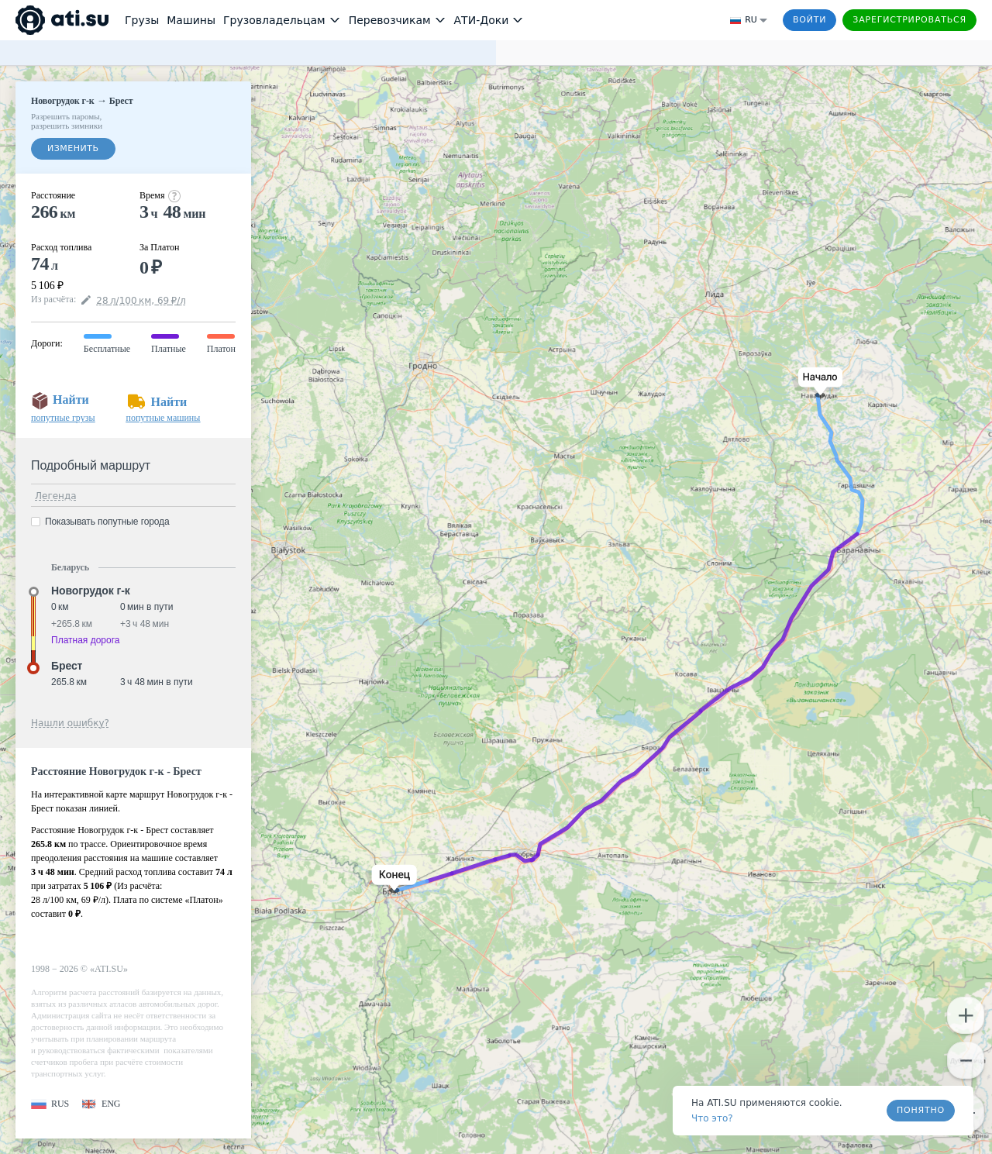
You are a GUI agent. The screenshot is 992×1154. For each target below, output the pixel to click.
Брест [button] (66, 665)
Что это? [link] (712, 1118)
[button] (817, 382)
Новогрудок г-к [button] (90, 590)
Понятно (921, 1110)
